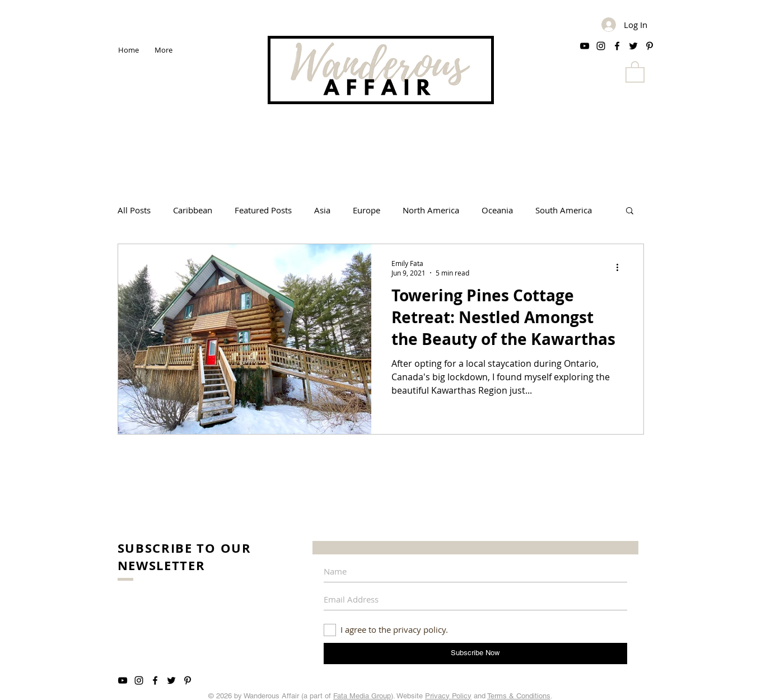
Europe (366, 210)
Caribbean (192, 210)
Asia (322, 210)
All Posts (134, 210)
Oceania (497, 210)
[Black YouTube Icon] (584, 46)
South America (563, 210)
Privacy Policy (448, 696)
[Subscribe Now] (475, 653)
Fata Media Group (362, 696)
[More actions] (621, 267)
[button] (635, 71)
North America (431, 210)
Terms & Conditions (518, 696)
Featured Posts (263, 210)
